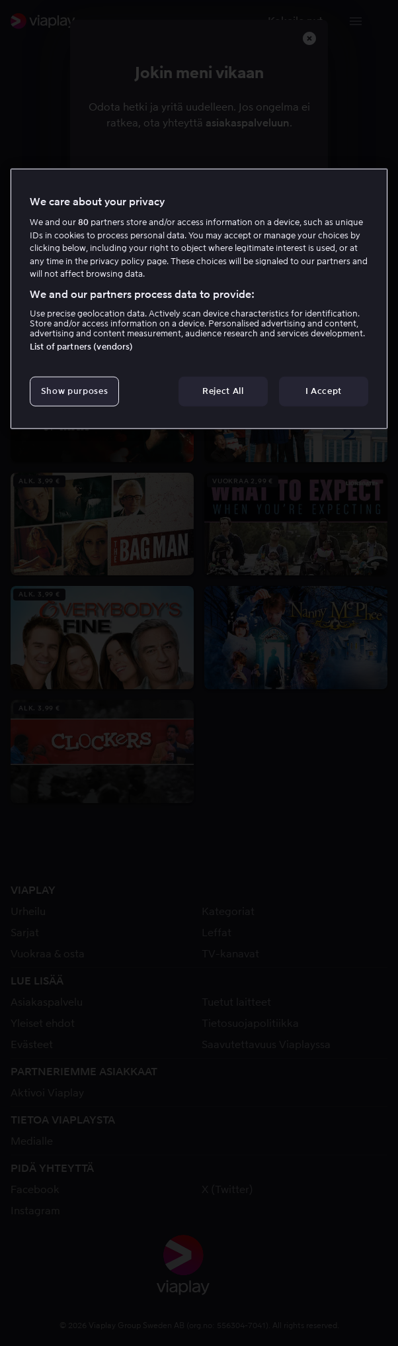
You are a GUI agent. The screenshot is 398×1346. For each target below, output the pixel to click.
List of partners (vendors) (81, 347)
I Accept (323, 391)
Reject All (223, 391)
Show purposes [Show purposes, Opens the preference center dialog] (74, 391)
